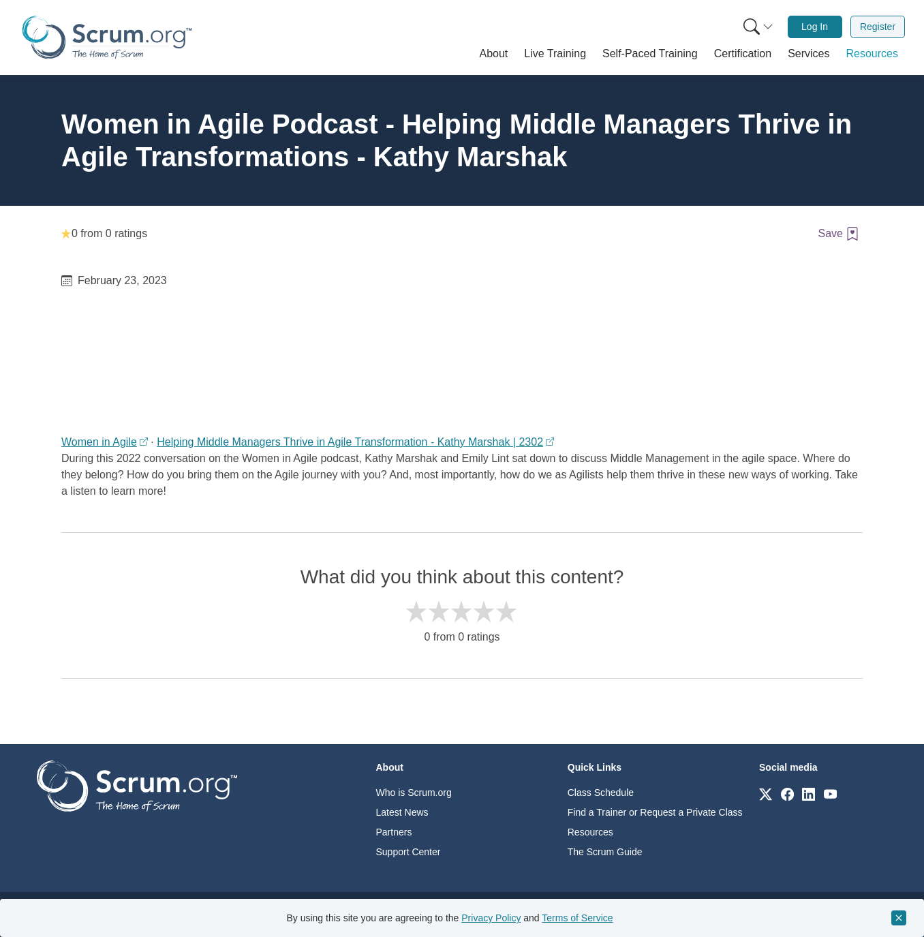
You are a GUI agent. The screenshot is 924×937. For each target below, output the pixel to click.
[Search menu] (758, 26)
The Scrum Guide (605, 851)
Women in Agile (99, 442)
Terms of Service (577, 917)
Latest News (402, 812)
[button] (494, 53)
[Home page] (107, 37)
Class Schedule (601, 792)
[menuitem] (757, 26)
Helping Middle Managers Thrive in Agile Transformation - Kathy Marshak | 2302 (350, 442)
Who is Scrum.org (414, 792)
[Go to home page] (137, 785)
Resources (590, 832)
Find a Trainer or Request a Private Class (655, 812)
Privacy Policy (491, 917)
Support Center (408, 851)
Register (877, 26)
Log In (814, 26)
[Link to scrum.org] (765, 793)
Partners (394, 832)
